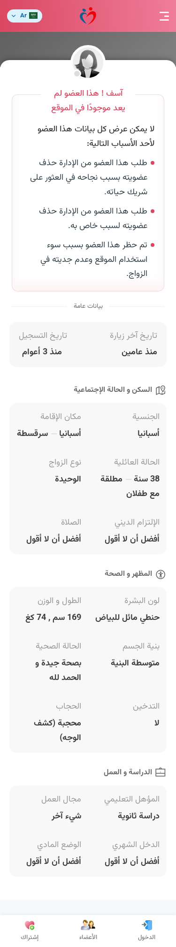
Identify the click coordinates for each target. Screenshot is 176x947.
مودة (88, 16)
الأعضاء (88, 931)
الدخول (146, 931)
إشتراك (29, 931)
